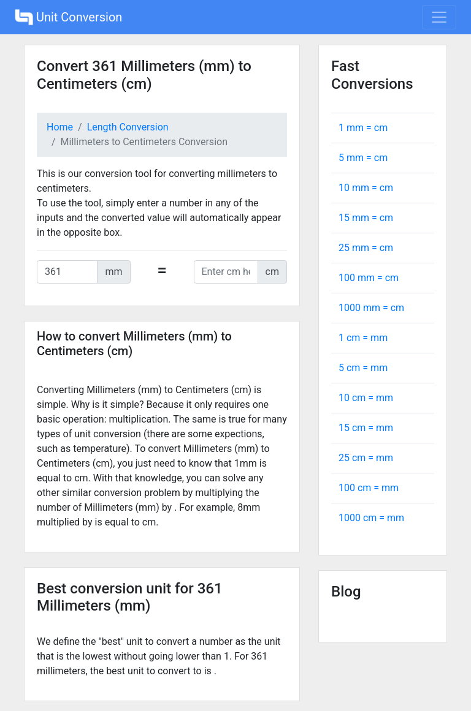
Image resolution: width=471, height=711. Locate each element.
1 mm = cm (363, 128)
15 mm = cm (366, 218)
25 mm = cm (366, 248)
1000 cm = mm (371, 518)
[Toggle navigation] (439, 17)
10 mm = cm (366, 188)
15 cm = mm (366, 428)
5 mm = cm (363, 158)
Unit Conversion (68, 17)
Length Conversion (128, 127)
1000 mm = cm (371, 308)
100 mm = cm (369, 278)
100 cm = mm (369, 488)
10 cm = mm (366, 398)
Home (60, 127)
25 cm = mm (366, 458)
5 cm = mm (363, 368)
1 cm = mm (363, 338)
